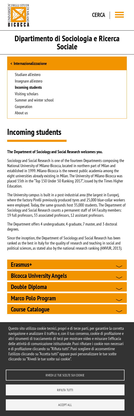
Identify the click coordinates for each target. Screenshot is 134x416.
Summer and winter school (34, 100)
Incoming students (28, 87)
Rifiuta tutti (65, 389)
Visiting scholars (26, 94)
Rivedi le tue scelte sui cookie (65, 374)
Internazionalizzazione (30, 63)
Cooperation (23, 107)
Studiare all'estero (28, 75)
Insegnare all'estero (28, 81)
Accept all (65, 405)
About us (21, 113)
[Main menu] (119, 15)
